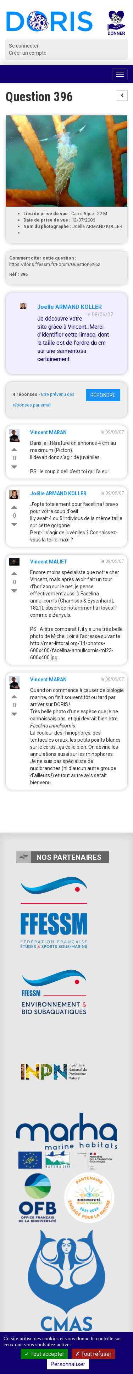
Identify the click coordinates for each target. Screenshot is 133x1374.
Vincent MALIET (48, 562)
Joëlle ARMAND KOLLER (69, 307)
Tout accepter (44, 1354)
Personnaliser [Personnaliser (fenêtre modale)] (67, 1364)
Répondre (103, 395)
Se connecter (24, 46)
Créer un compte (27, 53)
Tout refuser (93, 1354)
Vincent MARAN (48, 432)
